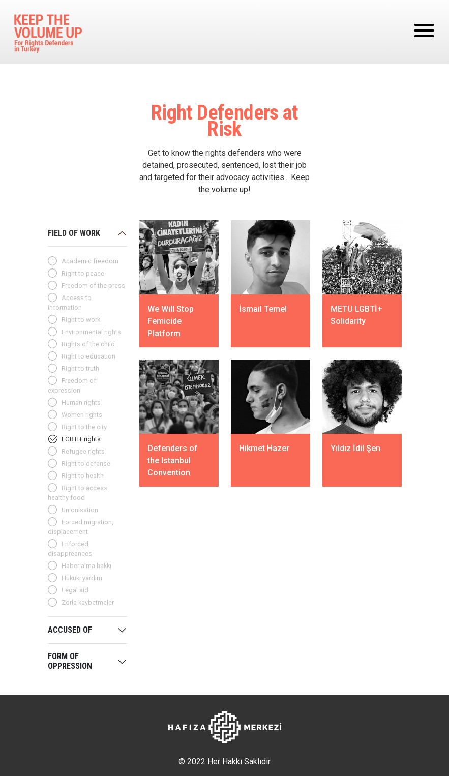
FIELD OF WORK (74, 233)
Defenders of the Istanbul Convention (172, 460)
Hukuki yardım (82, 578)
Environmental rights (91, 332)
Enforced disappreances (70, 548)
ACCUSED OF (70, 630)
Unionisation (80, 510)
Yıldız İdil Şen (355, 448)
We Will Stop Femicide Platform (170, 321)
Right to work (81, 319)
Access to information (70, 302)
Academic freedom (90, 261)
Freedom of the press (93, 285)
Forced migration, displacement (80, 526)
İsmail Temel (263, 309)
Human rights (81, 402)
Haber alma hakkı (86, 566)
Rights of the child (88, 344)
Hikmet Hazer (264, 448)
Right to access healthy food (77, 492)
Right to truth (80, 368)
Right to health (83, 476)
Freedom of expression (72, 385)
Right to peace (83, 273)
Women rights (82, 415)
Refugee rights (83, 451)
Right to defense (86, 463)
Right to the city (84, 427)
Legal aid (75, 590)
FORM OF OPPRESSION (70, 660)
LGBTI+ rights (81, 439)
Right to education (88, 356)
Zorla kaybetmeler (88, 602)
